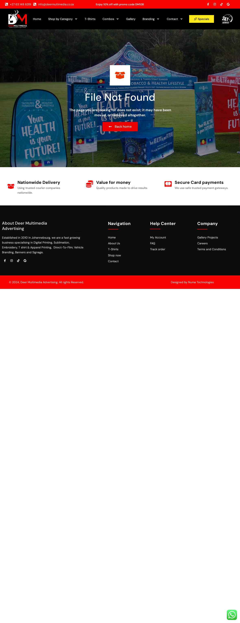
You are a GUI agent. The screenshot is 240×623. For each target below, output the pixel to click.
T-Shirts (90, 19)
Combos (111, 19)
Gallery (130, 19)
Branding (151, 19)
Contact (175, 19)
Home (37, 19)
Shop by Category (62, 19)
